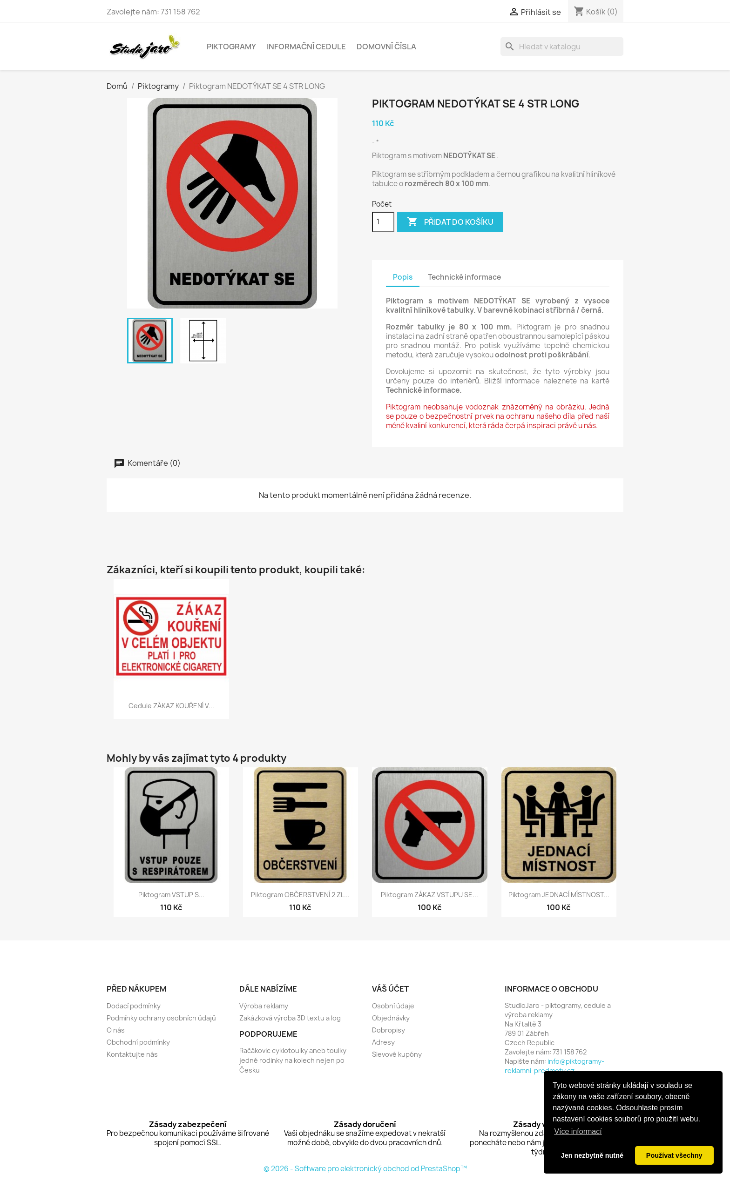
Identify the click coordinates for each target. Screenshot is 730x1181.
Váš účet (390, 989)
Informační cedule (306, 46)
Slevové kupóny (397, 1054)
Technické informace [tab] (464, 277)
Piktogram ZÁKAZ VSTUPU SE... (429, 894)
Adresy (383, 1042)
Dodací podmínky (134, 1005)
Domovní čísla (386, 46)
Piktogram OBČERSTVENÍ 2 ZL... (300, 894)
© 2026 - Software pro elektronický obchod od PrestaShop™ (365, 1169)
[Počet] (383, 222)
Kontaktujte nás (132, 1054)
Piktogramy (231, 46)
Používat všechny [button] (674, 1155)
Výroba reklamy (263, 1005)
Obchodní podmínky (138, 1042)
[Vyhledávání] (561, 46)
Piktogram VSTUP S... (171, 894)
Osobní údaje (393, 1005)
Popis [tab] (402, 277)
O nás (116, 1030)
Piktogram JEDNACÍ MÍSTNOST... (558, 894)
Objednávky (391, 1017)
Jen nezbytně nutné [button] (592, 1155)
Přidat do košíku (450, 222)
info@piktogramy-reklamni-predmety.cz (554, 1066)
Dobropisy (388, 1030)
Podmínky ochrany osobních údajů (161, 1017)
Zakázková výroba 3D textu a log (290, 1017)
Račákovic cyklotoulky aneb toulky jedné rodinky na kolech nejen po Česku (292, 1060)
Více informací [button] (578, 1131)
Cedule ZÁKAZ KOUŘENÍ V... (171, 705)
